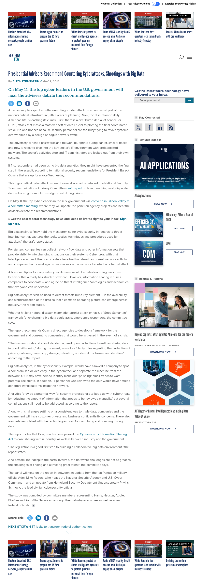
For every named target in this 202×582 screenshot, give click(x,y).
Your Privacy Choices (143, 4)
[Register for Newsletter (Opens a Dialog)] (189, 100)
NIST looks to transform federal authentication (60, 526)
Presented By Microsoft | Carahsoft (158, 345)
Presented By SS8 (145, 422)
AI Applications (143, 195)
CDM (168, 243)
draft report (74, 188)
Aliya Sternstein (26, 81)
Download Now (164, 352)
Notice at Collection (111, 3)
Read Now (164, 204)
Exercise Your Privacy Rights (180, 3)
